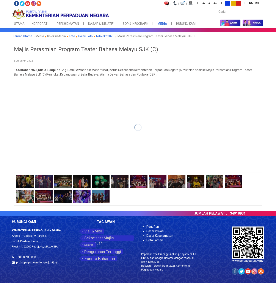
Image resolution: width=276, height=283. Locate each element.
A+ (215, 3)
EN (257, 3)
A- (203, 3)
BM (251, 3)
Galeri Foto (85, 36)
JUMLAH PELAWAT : (214, 213)
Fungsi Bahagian (99, 258)
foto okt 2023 (105, 36)
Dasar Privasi (155, 231)
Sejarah (89, 244)
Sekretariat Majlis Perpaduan (99, 238)
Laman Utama (22, 36)
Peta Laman (154, 240)
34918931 (241, 213)
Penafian (152, 226)
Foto (72, 36)
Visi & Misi (93, 231)
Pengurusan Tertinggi (102, 251)
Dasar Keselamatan (159, 235)
